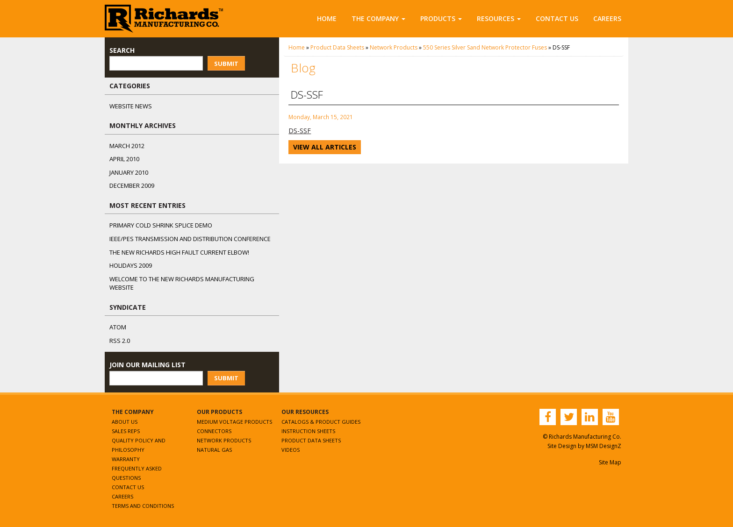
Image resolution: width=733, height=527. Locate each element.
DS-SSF (299, 130)
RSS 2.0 (119, 340)
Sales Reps (126, 430)
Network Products (393, 47)
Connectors (214, 430)
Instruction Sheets (308, 430)
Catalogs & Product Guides (320, 421)
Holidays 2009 (130, 265)
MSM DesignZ (603, 446)
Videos (290, 449)
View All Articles (324, 146)
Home (327, 18)
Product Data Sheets (337, 47)
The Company (378, 18)
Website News (130, 106)
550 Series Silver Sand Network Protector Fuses (485, 47)
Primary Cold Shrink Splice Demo (160, 225)
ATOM (117, 327)
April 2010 (124, 159)
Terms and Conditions (143, 505)
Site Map (610, 462)
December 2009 (131, 185)
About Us (124, 421)
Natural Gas (214, 449)
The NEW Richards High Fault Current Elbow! (179, 252)
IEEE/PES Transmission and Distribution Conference (190, 239)
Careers (607, 18)
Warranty (126, 459)
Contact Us (557, 18)
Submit (226, 63)
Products (441, 18)
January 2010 (128, 172)
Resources (499, 18)
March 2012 (126, 146)
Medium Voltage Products (234, 421)
